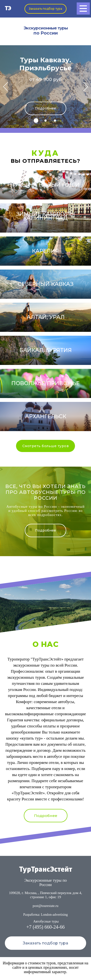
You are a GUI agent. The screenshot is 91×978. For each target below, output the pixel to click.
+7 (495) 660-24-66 (45, 927)
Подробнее (45, 108)
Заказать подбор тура (45, 8)
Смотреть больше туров (45, 446)
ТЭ (8, 9)
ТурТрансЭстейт (45, 869)
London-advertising (54, 914)
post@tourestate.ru (45, 906)
